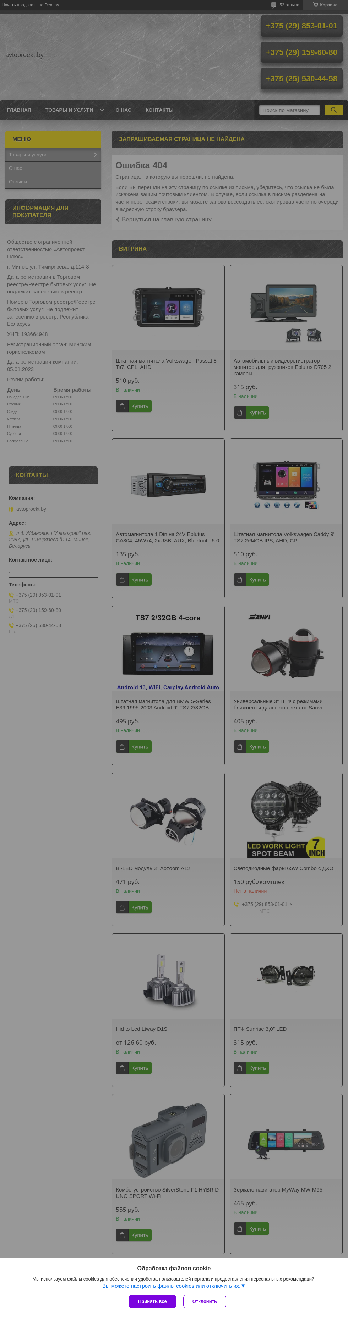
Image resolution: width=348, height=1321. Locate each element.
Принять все (152, 1301)
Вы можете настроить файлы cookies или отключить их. (171, 1286)
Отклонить (204, 1301)
